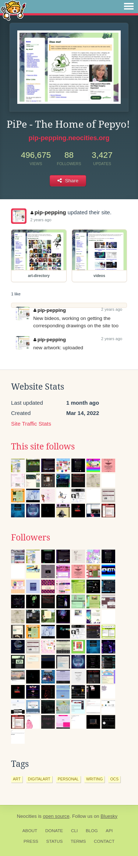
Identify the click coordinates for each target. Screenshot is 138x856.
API (109, 830)
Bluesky (108, 816)
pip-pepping (48, 212)
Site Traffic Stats (31, 423)
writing (94, 779)
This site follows (43, 446)
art (17, 779)
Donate (54, 830)
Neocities (27, 816)
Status (54, 841)
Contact (104, 841)
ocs (114, 779)
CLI (74, 830)
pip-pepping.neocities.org (69, 138)
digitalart (39, 779)
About (30, 830)
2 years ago (40, 220)
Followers (30, 537)
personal (68, 779)
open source (56, 816)
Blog (92, 830)
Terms (78, 841)
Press (31, 841)
